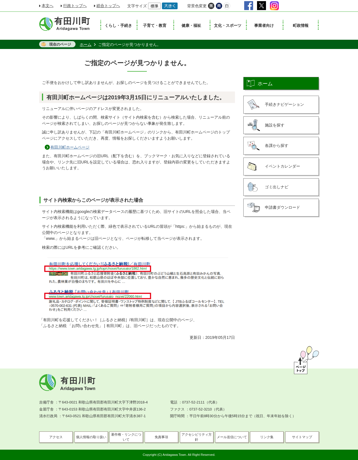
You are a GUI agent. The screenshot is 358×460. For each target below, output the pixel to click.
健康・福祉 (191, 25)
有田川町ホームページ (70, 147)
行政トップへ (75, 5)
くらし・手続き (118, 25)
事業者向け (264, 25)
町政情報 (300, 25)
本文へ (47, 5)
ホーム (85, 44)
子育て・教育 (154, 25)
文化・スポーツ (227, 25)
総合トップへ (108, 5)
